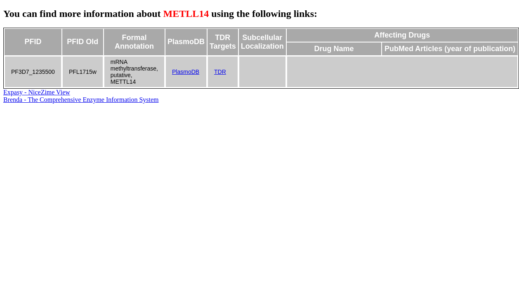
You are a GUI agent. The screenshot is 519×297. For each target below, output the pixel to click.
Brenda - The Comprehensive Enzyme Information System (81, 99)
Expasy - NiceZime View (36, 92)
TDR (220, 71)
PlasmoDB (185, 71)
